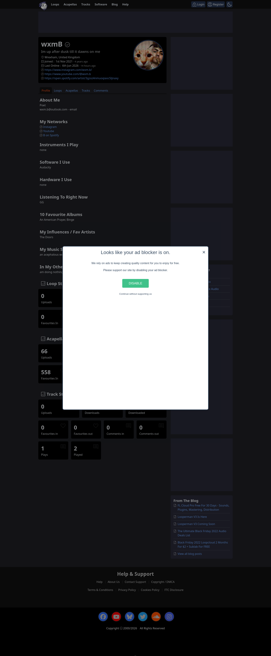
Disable (135, 283)
